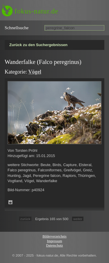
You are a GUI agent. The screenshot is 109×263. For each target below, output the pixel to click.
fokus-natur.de (36, 11)
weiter (77, 219)
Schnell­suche (16, 27)
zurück (25, 219)
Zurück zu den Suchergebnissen (38, 45)
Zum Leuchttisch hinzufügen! (10, 202)
